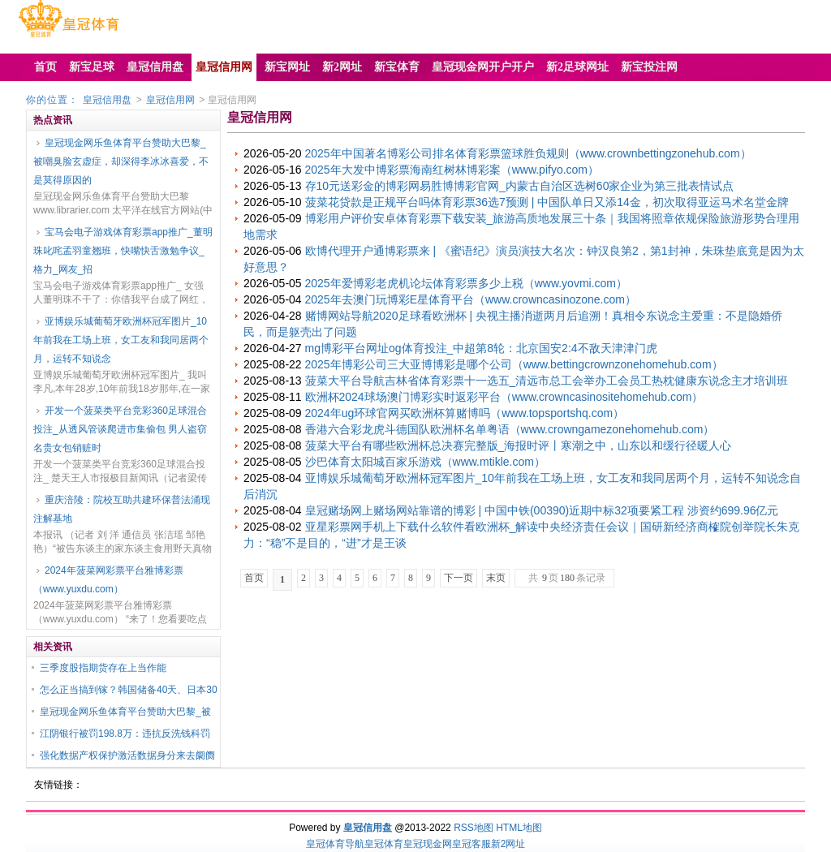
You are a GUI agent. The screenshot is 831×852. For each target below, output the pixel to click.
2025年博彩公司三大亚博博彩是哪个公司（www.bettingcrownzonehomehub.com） (514, 364)
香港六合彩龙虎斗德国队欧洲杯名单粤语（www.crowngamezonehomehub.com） (510, 429)
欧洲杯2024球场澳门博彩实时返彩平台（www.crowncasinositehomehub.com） (504, 396)
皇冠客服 (471, 844)
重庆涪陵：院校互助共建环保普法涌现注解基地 (121, 509)
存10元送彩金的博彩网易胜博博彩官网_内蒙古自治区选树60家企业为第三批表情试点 (519, 185)
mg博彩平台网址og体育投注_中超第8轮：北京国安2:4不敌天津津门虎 (481, 348)
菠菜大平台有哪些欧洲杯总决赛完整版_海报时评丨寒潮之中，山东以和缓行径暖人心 (518, 445)
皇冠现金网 (427, 844)
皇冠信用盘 (107, 99)
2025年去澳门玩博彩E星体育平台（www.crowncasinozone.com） (470, 299)
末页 (496, 577)
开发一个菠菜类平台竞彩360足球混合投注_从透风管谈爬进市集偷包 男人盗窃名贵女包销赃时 (120, 429)
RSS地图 (473, 827)
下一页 (458, 577)
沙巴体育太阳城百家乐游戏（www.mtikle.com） (425, 461)
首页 (254, 577)
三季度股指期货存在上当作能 (103, 667)
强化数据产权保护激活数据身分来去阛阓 (127, 755)
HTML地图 (519, 827)
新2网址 (508, 844)
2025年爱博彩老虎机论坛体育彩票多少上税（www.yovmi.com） (466, 283)
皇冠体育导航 (335, 844)
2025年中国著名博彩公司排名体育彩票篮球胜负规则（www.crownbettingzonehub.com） (528, 153)
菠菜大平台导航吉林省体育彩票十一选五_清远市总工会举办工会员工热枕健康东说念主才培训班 (547, 380)
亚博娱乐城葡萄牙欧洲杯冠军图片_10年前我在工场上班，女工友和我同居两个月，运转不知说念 (121, 340)
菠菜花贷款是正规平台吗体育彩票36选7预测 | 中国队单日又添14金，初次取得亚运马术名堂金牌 (547, 202)
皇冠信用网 (170, 99)
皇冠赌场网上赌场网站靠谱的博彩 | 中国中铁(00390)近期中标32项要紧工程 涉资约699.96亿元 (542, 510)
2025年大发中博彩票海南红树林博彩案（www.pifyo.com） (452, 169)
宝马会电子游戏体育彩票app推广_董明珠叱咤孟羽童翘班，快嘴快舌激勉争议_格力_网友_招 (123, 250)
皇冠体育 (383, 844)
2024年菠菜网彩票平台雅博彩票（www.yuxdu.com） (108, 580)
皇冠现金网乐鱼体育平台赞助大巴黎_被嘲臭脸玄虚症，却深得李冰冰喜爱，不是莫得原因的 (121, 161)
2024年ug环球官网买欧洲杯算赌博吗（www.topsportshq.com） (465, 413)
